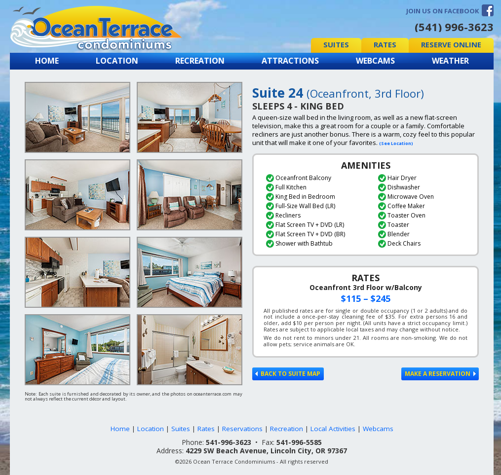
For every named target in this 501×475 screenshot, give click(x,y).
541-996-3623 (228, 442)
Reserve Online (451, 44)
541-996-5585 (299, 442)
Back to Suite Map (287, 373)
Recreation (200, 60)
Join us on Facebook (442, 10)
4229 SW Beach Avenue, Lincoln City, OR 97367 (266, 450)
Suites (336, 44)
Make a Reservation (440, 373)
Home (47, 60)
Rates (385, 44)
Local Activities (332, 428)
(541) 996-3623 (454, 26)
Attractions (290, 60)
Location (117, 60)
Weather (450, 60)
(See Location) (396, 143)
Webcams (375, 60)
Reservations (242, 428)
